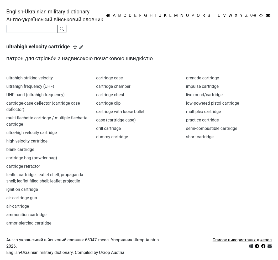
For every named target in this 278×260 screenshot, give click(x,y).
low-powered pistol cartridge (212, 103)
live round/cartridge (204, 94)
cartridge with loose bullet (120, 111)
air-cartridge (17, 206)
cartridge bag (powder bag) (31, 157)
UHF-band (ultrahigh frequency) (35, 94)
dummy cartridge (112, 136)
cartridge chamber (113, 86)
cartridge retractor (23, 166)
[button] (75, 47)
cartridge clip (108, 103)
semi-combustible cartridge (211, 128)
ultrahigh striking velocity (29, 77)
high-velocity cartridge (27, 141)
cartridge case (109, 77)
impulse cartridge (202, 86)
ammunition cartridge (26, 214)
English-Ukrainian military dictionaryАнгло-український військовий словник (54, 15)
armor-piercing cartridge (28, 223)
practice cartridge (202, 120)
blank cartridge (20, 149)
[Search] (32, 29)
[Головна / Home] (108, 15)
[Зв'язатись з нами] (269, 246)
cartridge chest (110, 94)
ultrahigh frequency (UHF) (30, 86)
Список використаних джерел (242, 239)
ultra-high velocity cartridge (31, 132)
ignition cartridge (22, 189)
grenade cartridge (202, 77)
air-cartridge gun (21, 197)
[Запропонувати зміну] (81, 47)
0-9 (253, 15)
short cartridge (200, 136)
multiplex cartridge (203, 111)
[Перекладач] (268, 15)
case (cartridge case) (116, 120)
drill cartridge (108, 128)
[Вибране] (261, 15)
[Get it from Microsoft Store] (251, 246)
